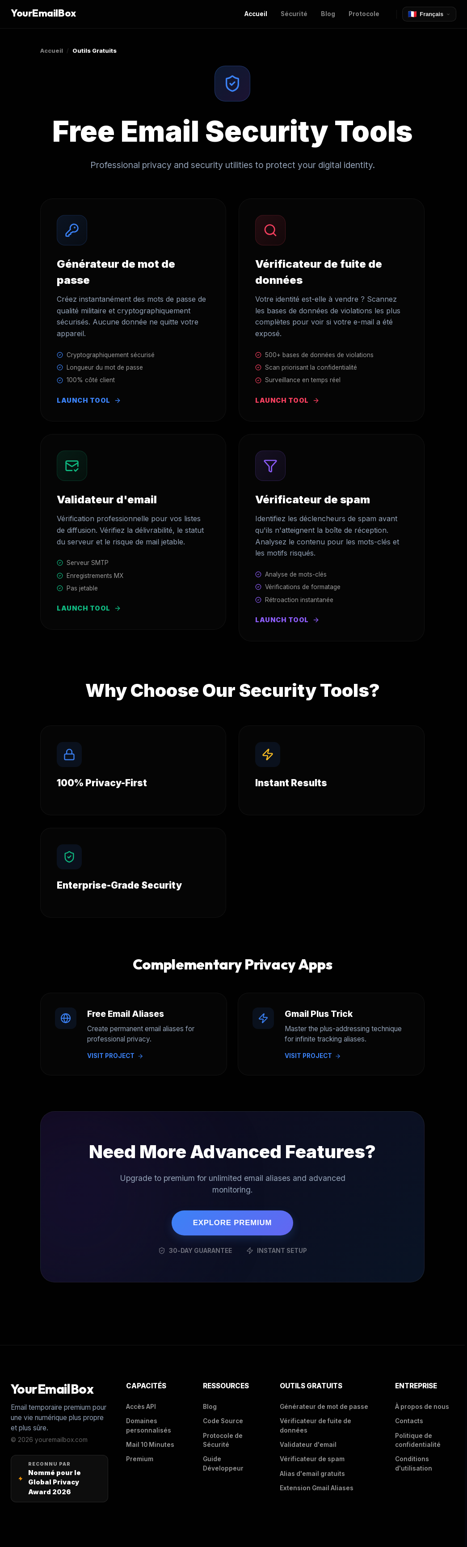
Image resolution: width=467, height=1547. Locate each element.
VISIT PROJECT (115, 1055)
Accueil (51, 50)
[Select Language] (429, 14)
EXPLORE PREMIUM (232, 1222)
